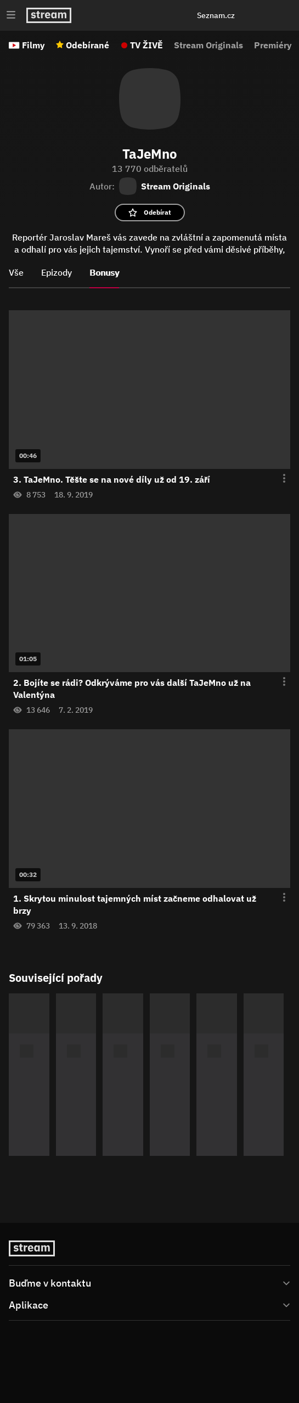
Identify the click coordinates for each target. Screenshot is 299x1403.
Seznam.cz (216, 15)
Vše (16, 272)
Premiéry (273, 45)
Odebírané (87, 45)
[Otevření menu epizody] (277, 478)
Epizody (56, 272)
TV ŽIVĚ (146, 45)
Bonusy (104, 272)
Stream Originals (208, 45)
